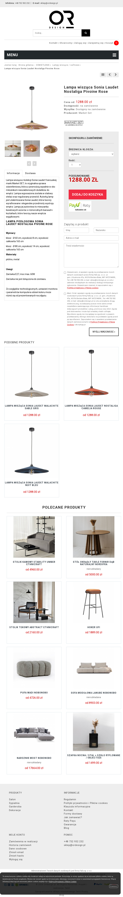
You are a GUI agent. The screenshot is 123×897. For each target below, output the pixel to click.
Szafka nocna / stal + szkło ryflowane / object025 (93, 756)
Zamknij (113, 886)
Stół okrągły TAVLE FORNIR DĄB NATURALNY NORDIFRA (93, 563)
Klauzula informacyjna (77, 806)
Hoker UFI (93, 627)
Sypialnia (14, 803)
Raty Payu (70, 820)
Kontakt (53, 43)
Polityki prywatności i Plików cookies (86, 803)
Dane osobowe (18, 848)
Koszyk (109, 43)
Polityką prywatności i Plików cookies (82, 288)
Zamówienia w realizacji (23, 841)
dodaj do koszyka (87, 194)
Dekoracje (15, 810)
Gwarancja (70, 824)
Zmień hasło (16, 855)
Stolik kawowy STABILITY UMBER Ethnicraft (34, 563)
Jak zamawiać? (73, 817)
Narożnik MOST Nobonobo (34, 758)
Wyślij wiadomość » (103, 331)
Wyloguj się (16, 859)
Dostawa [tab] (30, 173)
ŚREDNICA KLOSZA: (81, 149)
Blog (66, 828)
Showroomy (66, 43)
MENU (61, 55)
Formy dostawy (73, 813)
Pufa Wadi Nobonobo (34, 692)
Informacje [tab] (13, 173)
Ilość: (72, 160)
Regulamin (70, 799)
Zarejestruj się (95, 43)
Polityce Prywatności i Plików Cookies (62, 881)
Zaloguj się (80, 43)
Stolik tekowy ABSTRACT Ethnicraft (34, 627)
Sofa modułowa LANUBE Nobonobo (93, 693)
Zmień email (16, 852)
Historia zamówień (20, 845)
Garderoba (15, 806)
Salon (12, 799)
